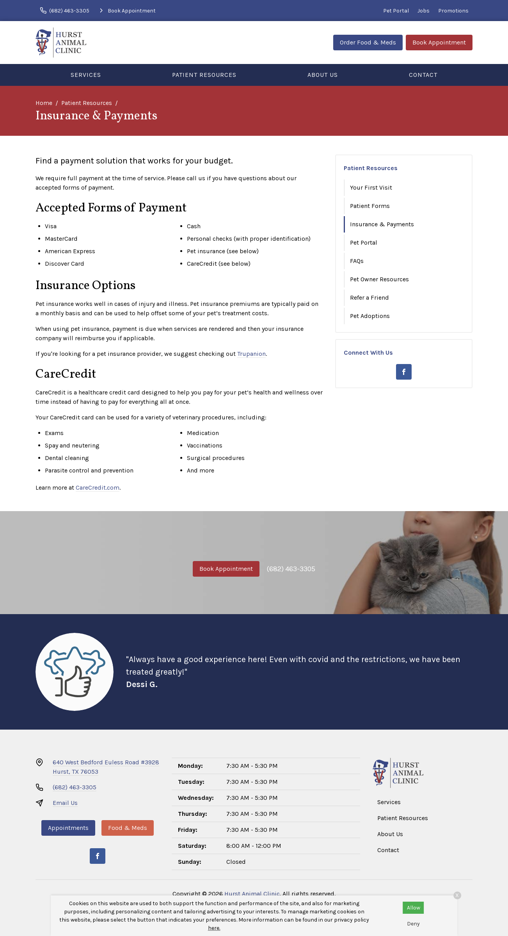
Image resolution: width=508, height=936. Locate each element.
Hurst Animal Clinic (252, 893)
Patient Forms (370, 206)
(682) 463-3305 (290, 569)
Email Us (65, 802)
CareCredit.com (97, 487)
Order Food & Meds (368, 42)
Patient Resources (204, 74)
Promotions (453, 10)
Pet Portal (396, 10)
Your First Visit (371, 187)
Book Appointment (439, 42)
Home (44, 103)
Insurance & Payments (382, 224)
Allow (413, 907)
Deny (413, 923)
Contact (423, 74)
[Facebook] (404, 372)
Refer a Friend (369, 297)
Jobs (423, 10)
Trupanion (251, 353)
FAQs (357, 261)
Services (86, 74)
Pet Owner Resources (379, 279)
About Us (322, 74)
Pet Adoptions (370, 316)
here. (214, 928)
